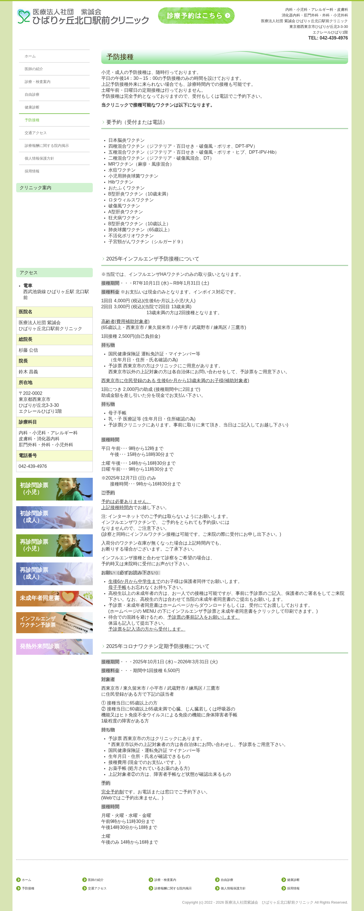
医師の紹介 (34, 69)
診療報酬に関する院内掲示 (47, 145)
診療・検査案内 (38, 82)
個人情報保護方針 (39, 158)
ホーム (30, 56)
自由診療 (32, 94)
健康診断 (32, 107)
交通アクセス (36, 133)
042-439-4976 (334, 38)
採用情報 (32, 171)
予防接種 (32, 120)
